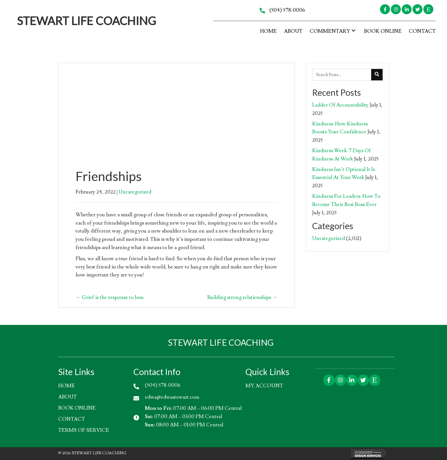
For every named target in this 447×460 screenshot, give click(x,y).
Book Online (77, 408)
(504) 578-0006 (287, 10)
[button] (385, 9)
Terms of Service (83, 430)
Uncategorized (135, 192)
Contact (71, 419)
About (67, 397)
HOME (66, 385)
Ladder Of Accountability (340, 105)
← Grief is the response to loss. (110, 297)
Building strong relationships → (242, 297)
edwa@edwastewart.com (172, 397)
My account (264, 385)
